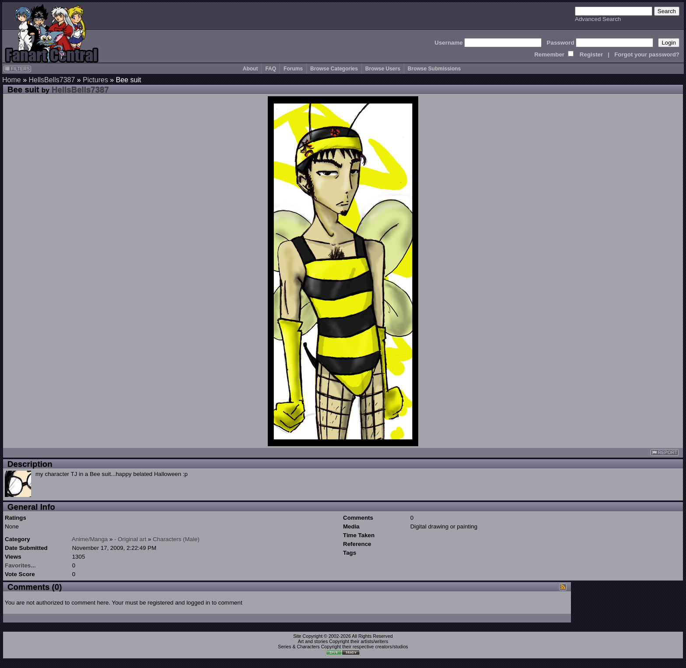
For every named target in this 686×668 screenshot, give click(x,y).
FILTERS (17, 68)
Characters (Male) (176, 539)
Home (11, 80)
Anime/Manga (90, 539)
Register (591, 54)
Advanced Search (598, 19)
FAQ (270, 69)
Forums (293, 69)
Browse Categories (334, 69)
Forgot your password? (646, 54)
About (250, 69)
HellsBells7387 (51, 80)
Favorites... (20, 565)
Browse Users (382, 69)
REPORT (664, 452)
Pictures (95, 80)
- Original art (130, 539)
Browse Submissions (434, 69)
